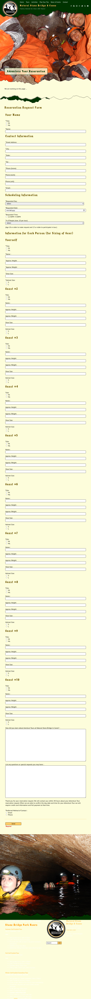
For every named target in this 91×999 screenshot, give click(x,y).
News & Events (56, 2)
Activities (34, 2)
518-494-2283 (71, 930)
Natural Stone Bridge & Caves (74, 922)
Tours (27, 2)
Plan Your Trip (44, 2)
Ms (8, 125)
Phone (9, 815)
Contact (65, 2)
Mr (8, 123)
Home (22, 2)
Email (9, 813)
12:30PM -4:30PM (13, 217)
